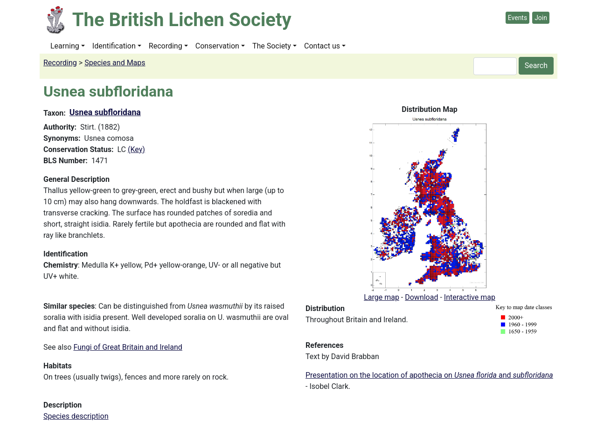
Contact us (322, 46)
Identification (114, 46)
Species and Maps (114, 62)
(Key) (136, 149)
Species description (75, 416)
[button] (430, 203)
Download (421, 297)
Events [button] (517, 17)
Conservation (217, 46)
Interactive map (469, 297)
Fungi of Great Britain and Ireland (127, 347)
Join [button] (541, 17)
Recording (165, 46)
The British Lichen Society (182, 20)
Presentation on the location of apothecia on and (429, 375)
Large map (381, 297)
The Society (271, 46)
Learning (64, 46)
